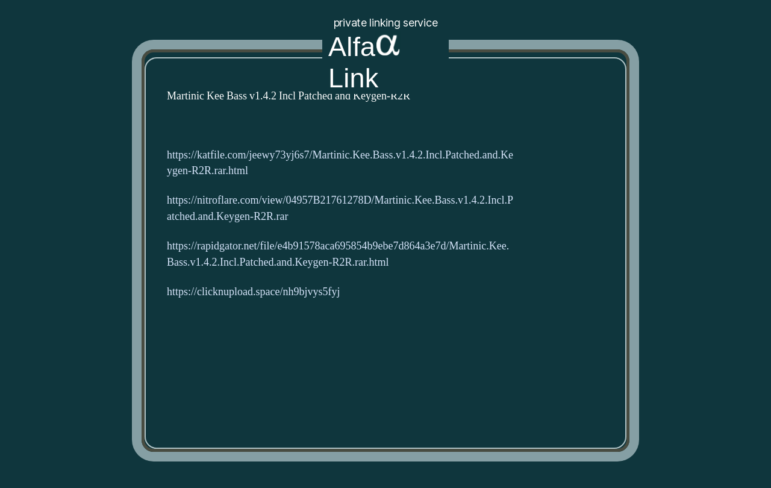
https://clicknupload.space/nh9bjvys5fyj (253, 292)
